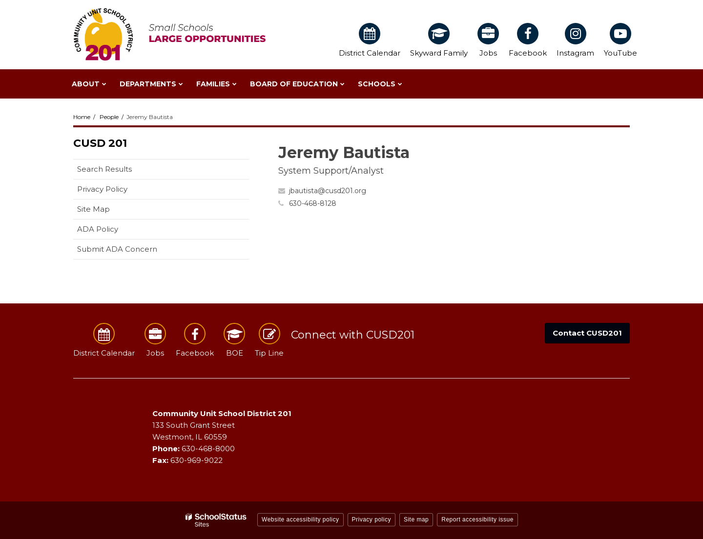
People (109, 116)
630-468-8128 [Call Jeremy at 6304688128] (312, 203)
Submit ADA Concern (117, 249)
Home (81, 116)
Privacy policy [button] (371, 519)
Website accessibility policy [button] (300, 519)
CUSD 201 (100, 143)
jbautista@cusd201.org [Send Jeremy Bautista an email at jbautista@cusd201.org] (327, 190)
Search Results (104, 169)
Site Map (93, 209)
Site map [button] (416, 519)
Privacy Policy (102, 189)
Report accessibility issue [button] (477, 519)
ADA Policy (97, 229)
